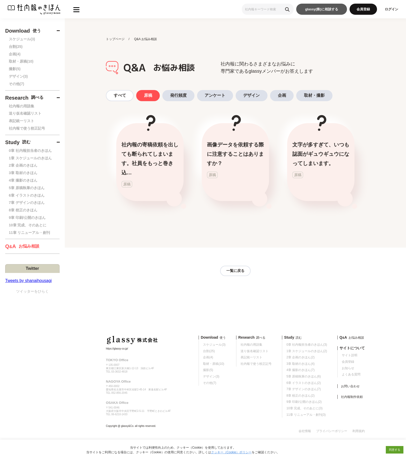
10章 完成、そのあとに (27, 225)
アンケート (215, 95)
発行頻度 (179, 95)
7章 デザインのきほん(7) (303, 389)
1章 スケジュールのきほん (30, 158)
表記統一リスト (21, 121)
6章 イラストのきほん (27, 195)
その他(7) (16, 84)
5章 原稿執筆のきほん (27, 188)
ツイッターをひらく (32, 291)
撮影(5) (14, 69)
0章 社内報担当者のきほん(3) (306, 344)
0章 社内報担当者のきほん (30, 151)
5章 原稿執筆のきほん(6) (303, 376)
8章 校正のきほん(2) (300, 395)
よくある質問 (351, 374)
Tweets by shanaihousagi (28, 280)
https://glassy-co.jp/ (117, 348)
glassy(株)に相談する (321, 9)
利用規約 (358, 431)
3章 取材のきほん (23, 173)
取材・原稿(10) (21, 61)
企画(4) (14, 54)
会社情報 (305, 431)
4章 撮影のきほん (23, 180)
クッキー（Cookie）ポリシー (231, 452)
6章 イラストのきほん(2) (303, 383)
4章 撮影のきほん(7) (300, 370)
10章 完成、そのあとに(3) (304, 408)
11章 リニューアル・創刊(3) (305, 415)
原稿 (148, 95)
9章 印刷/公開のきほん (27, 218)
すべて (120, 95)
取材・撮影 (315, 95)
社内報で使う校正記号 (27, 128)
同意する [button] (394, 449)
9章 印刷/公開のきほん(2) (304, 402)
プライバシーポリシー (331, 431)
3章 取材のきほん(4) (300, 364)
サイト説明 (349, 355)
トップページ (115, 39)
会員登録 (363, 9)
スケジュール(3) (22, 39)
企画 (283, 95)
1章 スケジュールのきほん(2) (306, 351)
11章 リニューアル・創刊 (29, 233)
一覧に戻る (235, 271)
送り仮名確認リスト (25, 113)
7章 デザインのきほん (27, 203)
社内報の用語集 (21, 106)
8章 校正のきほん (23, 210)
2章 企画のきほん (23, 165)
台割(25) (16, 46)
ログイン (391, 9)
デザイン (252, 95)
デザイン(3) (18, 76)
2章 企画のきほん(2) (300, 357)
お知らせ (348, 368)
